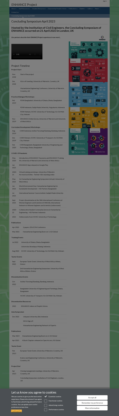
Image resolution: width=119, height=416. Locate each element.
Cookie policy (16, 411)
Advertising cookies (53, 405)
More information (92, 408)
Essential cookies (52, 396)
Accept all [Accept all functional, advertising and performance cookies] (92, 397)
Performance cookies (54, 409)
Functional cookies (53, 401)
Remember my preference (92, 403)
